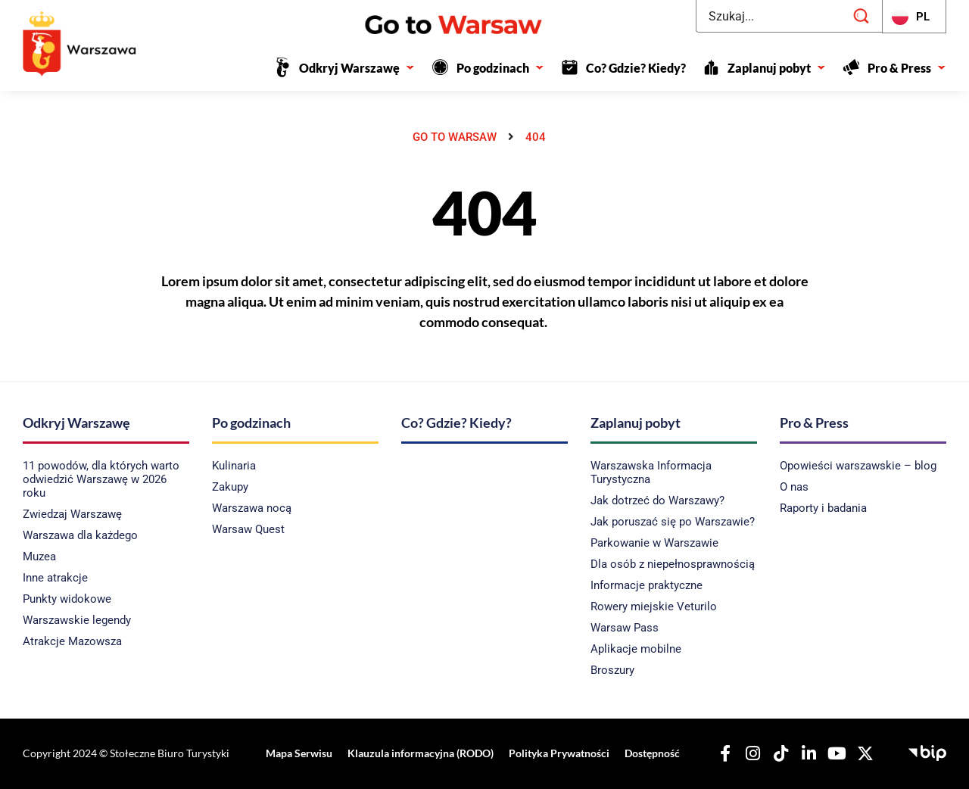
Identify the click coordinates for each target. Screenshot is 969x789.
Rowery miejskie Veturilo (653, 606)
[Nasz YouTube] (834, 753)
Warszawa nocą (251, 508)
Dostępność (649, 753)
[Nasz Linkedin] (806, 753)
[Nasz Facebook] (722, 753)
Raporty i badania (823, 508)
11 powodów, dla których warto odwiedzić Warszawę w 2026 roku (101, 479)
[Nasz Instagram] (750, 753)
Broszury (612, 670)
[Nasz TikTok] (778, 753)
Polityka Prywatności (557, 753)
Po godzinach (500, 68)
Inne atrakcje (55, 578)
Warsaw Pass (624, 628)
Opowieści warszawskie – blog (858, 465)
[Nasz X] (862, 753)
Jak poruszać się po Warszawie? (672, 522)
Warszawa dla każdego (80, 535)
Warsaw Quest (248, 529)
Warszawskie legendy (77, 620)
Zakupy (230, 487)
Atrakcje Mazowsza (72, 641)
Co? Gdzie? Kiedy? (636, 68)
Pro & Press (907, 68)
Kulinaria (234, 465)
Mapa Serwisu (300, 753)
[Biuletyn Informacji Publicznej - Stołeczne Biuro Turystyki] (927, 751)
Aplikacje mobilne (635, 649)
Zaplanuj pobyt (777, 68)
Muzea (39, 556)
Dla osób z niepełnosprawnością (672, 564)
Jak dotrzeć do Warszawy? (657, 500)
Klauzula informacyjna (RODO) (420, 753)
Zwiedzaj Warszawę (72, 514)
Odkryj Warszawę (357, 68)
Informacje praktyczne (646, 585)
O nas (794, 487)
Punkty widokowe (67, 599)
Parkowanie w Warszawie (654, 543)
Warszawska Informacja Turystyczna (651, 472)
